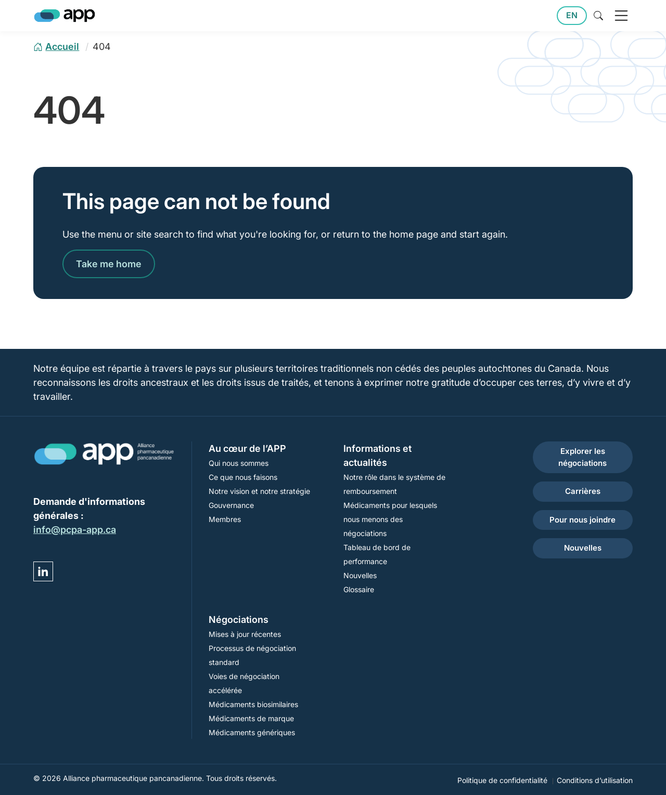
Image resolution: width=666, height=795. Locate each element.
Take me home (109, 263)
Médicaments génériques (252, 732)
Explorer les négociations (582, 457)
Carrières (582, 491)
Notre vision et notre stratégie (259, 491)
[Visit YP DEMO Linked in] (43, 571)
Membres (225, 519)
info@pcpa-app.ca (74, 529)
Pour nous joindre (582, 520)
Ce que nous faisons (243, 477)
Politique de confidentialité (502, 780)
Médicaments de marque (251, 718)
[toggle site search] (598, 15)
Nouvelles (360, 575)
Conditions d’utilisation (595, 780)
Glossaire (358, 589)
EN (572, 15)
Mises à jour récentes (245, 634)
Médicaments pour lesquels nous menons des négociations (390, 519)
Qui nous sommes (238, 463)
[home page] (56, 47)
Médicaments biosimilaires (253, 704)
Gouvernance (231, 505)
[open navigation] (621, 15)
